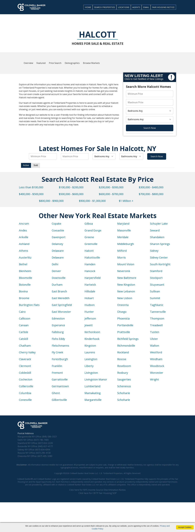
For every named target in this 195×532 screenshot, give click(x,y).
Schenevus (124, 386)
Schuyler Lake (159, 223)
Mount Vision (125, 264)
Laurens (89, 352)
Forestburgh (60, 359)
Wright (154, 379)
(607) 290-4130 (43, 452)
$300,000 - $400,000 (151, 187)
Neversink (123, 271)
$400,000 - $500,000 (31, 194)
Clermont (25, 366)
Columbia (25, 393)
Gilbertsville (59, 400)
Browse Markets (91, 63)
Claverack (25, 359)
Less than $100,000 (31, 187)
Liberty (89, 366)
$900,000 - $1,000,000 (92, 201)
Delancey (57, 244)
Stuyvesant (157, 284)
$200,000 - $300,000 (111, 187)
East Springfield (62, 305)
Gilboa (88, 223)
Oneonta (123, 305)
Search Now (150, 127)
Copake (56, 223)
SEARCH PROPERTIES (104, 7)
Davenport (58, 237)
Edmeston (58, 318)
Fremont (57, 373)
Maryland (123, 223)
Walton (154, 345)
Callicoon (24, 318)
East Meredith (61, 298)
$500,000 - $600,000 (71, 194)
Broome (24, 298)
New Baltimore (126, 278)
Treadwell (156, 325)
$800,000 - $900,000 (51, 201)
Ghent (56, 393)
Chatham (25, 345)
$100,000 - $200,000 (71, 187)
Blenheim (25, 271)
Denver (56, 271)
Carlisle (23, 332)
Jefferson (90, 318)
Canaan (24, 325)
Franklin (57, 366)
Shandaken (157, 237)
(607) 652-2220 (45, 443)
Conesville (25, 400)
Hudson (89, 305)
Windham (156, 359)
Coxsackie (58, 230)
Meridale (122, 237)
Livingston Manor (95, 379)
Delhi (55, 264)
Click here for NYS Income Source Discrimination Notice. (97, 489)
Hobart (89, 298)
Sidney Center (159, 257)
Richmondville (126, 345)
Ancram (24, 223)
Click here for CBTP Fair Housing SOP (98, 493)
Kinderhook (91, 339)
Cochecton (25, 379)
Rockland (123, 352)
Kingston (90, 345)
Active (26, 165)
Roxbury (122, 373)
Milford (122, 251)
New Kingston (126, 284)
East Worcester (61, 312)
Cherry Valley (27, 352)
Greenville (90, 244)
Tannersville (158, 312)
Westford (156, 352)
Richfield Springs (128, 339)
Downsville (58, 278)
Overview (28, 63)
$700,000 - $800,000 (151, 194)
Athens (23, 251)
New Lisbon (124, 298)
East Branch (59, 291)
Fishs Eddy (58, 339)
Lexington (90, 359)
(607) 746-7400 (41, 439)
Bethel (23, 264)
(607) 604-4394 (42, 449)
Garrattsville (60, 379)
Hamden (89, 264)
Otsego (121, 312)
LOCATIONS (123, 7)
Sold (36, 165)
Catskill (23, 339)
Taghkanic (156, 305)
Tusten (154, 332)
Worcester (156, 373)
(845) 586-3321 (49, 436)
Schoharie (123, 393)
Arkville (23, 237)
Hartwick (90, 284)
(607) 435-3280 (44, 456)
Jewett (88, 325)
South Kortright (160, 264)
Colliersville (26, 386)
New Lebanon (126, 291)
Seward (155, 230)
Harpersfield (92, 278)
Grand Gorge (92, 230)
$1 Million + (126, 201)
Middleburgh (125, 244)
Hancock (89, 271)
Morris (121, 257)
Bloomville (25, 278)
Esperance (58, 325)
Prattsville (123, 332)
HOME (88, 7)
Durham (57, 284)
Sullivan (155, 291)
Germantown (60, 386)
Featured (41, 63)
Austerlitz (25, 257)
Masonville (124, 230)
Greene (89, 237)
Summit (155, 298)
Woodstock (157, 366)
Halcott (89, 251)
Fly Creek (57, 352)
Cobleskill (25, 373)
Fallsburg (58, 332)
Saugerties (124, 379)
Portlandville (125, 325)
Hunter (89, 312)
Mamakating (92, 393)
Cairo (22, 312)
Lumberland (92, 386)
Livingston (91, 373)
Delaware (58, 251)
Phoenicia (123, 318)
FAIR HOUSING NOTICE (163, 7)
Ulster (154, 339)
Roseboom (124, 366)
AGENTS (136, 7)
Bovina (23, 291)
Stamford (156, 271)
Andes (23, 230)
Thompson (157, 318)
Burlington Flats (29, 305)
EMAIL (146, 7)
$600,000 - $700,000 (111, 194)
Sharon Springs (160, 244)
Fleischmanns (60, 345)
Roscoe (121, 359)
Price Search (55, 63)
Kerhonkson (92, 332)
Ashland (24, 244)
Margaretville (92, 400)
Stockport (156, 278)
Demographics (72, 63)
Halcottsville (92, 257)
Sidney (154, 251)
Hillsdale (89, 291)
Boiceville (25, 284)
